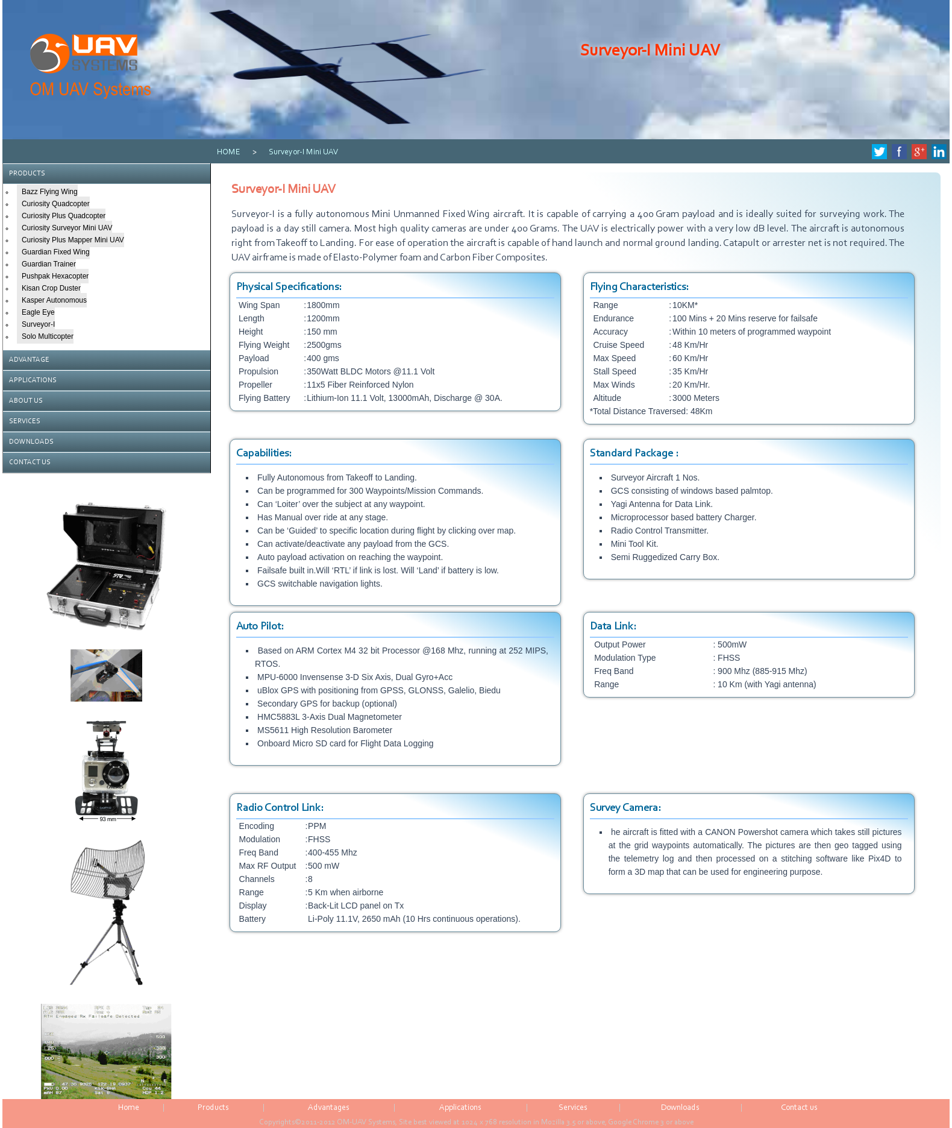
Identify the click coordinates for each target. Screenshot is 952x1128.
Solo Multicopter (48, 336)
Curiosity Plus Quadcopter (63, 216)
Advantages (328, 1108)
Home (128, 1108)
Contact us (799, 1108)
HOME (228, 152)
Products (213, 1108)
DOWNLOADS (31, 442)
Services (573, 1108)
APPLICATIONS (33, 380)
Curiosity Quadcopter (56, 204)
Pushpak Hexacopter (55, 276)
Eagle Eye (38, 312)
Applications (460, 1108)
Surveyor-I (38, 324)
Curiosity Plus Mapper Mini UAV (73, 240)
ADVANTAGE (29, 360)
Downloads (680, 1108)
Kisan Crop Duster (51, 288)
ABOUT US (26, 401)
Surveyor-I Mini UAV (304, 152)
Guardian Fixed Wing (56, 252)
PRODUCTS (27, 173)
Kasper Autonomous (54, 300)
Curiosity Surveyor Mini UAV (67, 228)
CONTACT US (30, 462)
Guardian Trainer (49, 264)
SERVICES (24, 421)
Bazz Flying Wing (50, 191)
